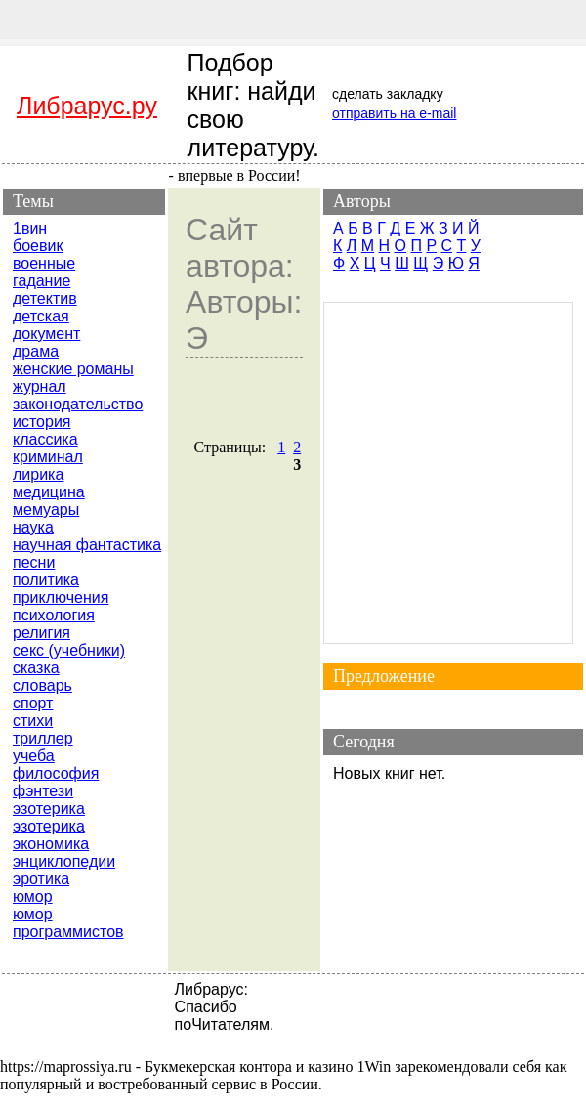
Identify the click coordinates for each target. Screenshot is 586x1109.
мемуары (46, 509)
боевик (38, 245)
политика (46, 580)
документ (46, 333)
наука (33, 527)
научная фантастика (87, 544)
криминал (48, 456)
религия (41, 632)
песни (34, 562)
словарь (42, 685)
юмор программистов (68, 923)
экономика (51, 843)
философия (56, 773)
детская (41, 316)
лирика (38, 474)
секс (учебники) (69, 650)
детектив (45, 298)
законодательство (78, 404)
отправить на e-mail (394, 113)
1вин (30, 228)
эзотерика (49, 808)
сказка (36, 668)
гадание (41, 281)
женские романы (73, 369)
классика (45, 439)
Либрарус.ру (87, 105)
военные (44, 263)
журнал (39, 386)
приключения (60, 597)
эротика (41, 879)
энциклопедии (64, 861)
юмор (33, 896)
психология (54, 615)
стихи (33, 720)
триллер (43, 738)
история (41, 421)
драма (36, 351)
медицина (49, 492)
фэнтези (43, 791)
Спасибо (206, 1007)
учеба (34, 755)
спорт (33, 703)
